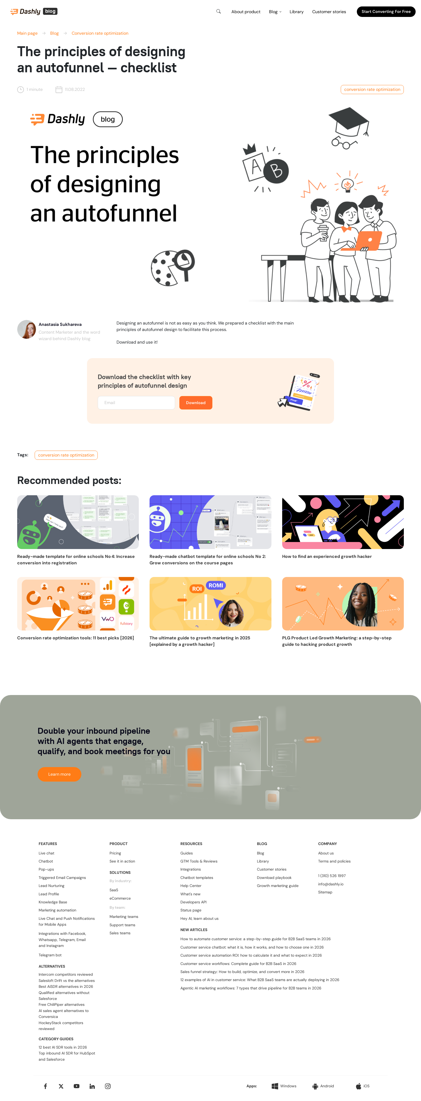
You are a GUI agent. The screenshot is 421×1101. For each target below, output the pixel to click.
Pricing (115, 853)
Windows (284, 1086)
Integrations (190, 869)
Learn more (59, 774)
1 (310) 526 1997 (332, 875)
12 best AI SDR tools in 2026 (63, 1047)
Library (297, 12)
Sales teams (120, 933)
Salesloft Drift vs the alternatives (67, 980)
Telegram (67, 939)
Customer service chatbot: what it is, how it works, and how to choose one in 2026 (252, 947)
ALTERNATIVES (52, 966)
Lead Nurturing (51, 885)
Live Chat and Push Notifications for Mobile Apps (67, 921)
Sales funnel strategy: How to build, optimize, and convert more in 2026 (242, 971)
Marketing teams (124, 916)
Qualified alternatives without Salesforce (64, 995)
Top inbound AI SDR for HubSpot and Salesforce (67, 1056)
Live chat (46, 853)
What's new (190, 894)
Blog (54, 33)
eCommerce (120, 898)
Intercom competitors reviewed (66, 974)
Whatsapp (48, 939)
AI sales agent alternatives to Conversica (64, 1013)
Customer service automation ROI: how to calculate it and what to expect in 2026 (251, 955)
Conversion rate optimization (100, 33)
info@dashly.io (330, 884)
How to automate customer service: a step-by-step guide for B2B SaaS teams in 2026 (255, 938)
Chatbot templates (196, 877)
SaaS (114, 890)
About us (326, 853)
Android (323, 1086)
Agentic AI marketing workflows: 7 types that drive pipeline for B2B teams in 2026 (250, 988)
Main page (27, 33)
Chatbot (46, 861)
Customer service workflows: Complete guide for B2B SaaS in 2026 (238, 963)
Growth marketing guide (278, 885)
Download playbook (274, 877)
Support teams (122, 924)
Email (81, 939)
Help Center (190, 885)
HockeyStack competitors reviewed (61, 1025)
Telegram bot (50, 955)
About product (245, 12)
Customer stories (329, 12)
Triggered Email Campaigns (62, 877)
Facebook (76, 933)
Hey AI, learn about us (199, 918)
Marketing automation (57, 910)
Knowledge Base (53, 902)
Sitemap (325, 892)
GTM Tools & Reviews (198, 861)
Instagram (55, 945)
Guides (186, 853)
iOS (362, 1086)
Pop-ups (46, 869)
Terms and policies (334, 861)
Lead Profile (49, 894)
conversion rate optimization (372, 89)
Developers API (193, 902)
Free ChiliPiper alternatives (62, 1004)
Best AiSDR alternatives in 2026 (66, 986)
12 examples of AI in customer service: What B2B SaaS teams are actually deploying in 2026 (259, 979)
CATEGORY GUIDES (56, 1038)
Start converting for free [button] (386, 11)
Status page (190, 910)
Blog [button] (273, 12)
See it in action (122, 861)
